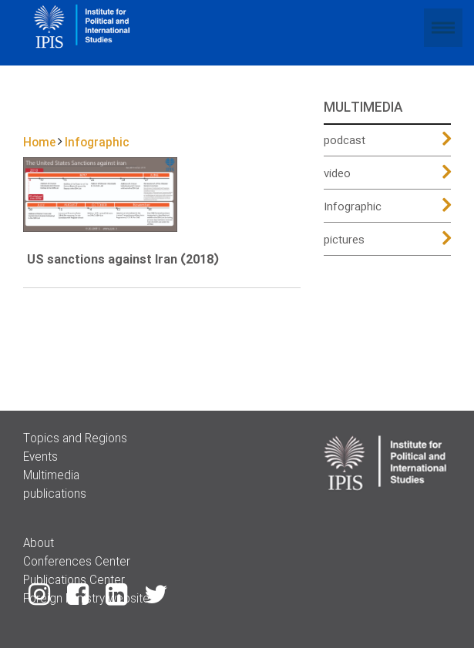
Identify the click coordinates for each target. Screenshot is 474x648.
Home (39, 143)
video (337, 174)
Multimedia (51, 476)
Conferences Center (76, 562)
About (38, 544)
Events (40, 457)
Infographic (353, 207)
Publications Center (74, 581)
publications (54, 494)
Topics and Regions (75, 439)
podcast (344, 141)
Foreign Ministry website (86, 599)
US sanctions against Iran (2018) (123, 260)
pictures (344, 240)
